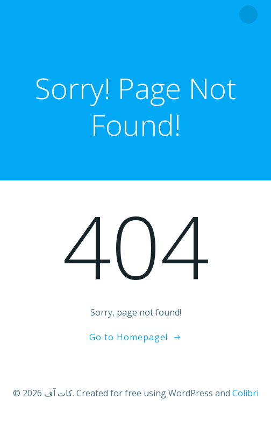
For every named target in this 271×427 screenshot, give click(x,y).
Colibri (245, 393)
